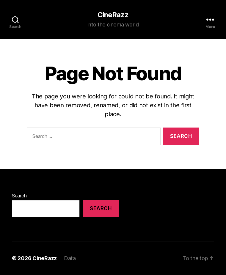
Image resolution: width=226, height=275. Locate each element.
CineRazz (113, 14)
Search (19, 196)
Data (70, 258)
